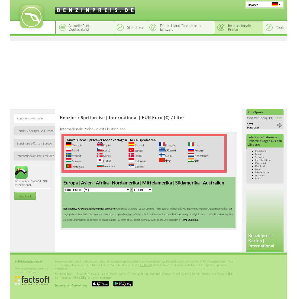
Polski (75, 150)
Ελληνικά (170, 150)
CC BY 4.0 (146, 265)
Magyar (76, 161)
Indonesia (140, 161)
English (107, 145)
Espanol (139, 145)
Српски (139, 166)
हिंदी (196, 161)
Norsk (177, 273)
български (109, 166)
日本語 (107, 161)
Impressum (62, 285)
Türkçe (138, 150)
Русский (199, 150)
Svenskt (76, 156)
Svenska (166, 273)
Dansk (138, 156)
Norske (107, 156)
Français (170, 145)
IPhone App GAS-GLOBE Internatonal (31, 176)
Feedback (25, 196)
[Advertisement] (148, 74)
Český (106, 150)
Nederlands (201, 156)
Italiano (198, 145)
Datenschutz (79, 285)
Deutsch (253, 5)
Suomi (168, 156)
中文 (168, 161)
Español (81, 273)
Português (77, 166)
